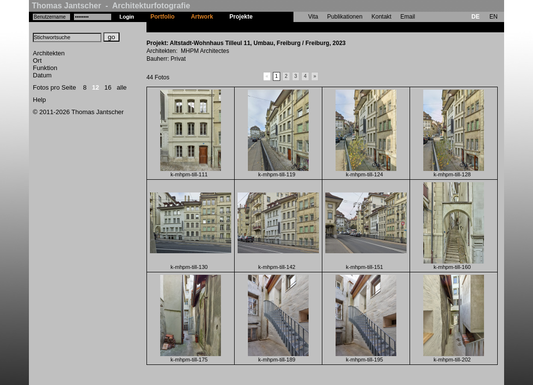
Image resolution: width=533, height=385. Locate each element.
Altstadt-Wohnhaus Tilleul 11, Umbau (312, 27)
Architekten (49, 53)
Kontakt (381, 16)
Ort (37, 60)
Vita (313, 16)
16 (107, 87)
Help (39, 99)
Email (407, 16)
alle (121, 87)
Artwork (202, 16)
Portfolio (162, 16)
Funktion (45, 68)
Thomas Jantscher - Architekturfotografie (111, 5)
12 (95, 87)
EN (493, 16)
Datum (42, 75)
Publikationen (345, 16)
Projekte (240, 16)
